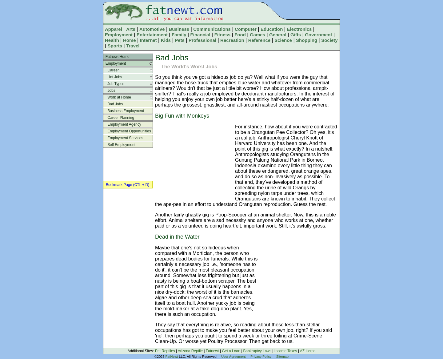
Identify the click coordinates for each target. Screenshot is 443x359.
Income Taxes (285, 351)
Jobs (109, 90)
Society (329, 40)
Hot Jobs (112, 77)
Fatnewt (212, 351)
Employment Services (123, 138)
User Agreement (233, 356)
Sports (115, 45)
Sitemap (282, 356)
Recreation (232, 40)
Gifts (295, 34)
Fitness (222, 34)
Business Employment (123, 111)
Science (283, 40)
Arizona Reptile (190, 351)
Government (318, 34)
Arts (130, 29)
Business (179, 29)
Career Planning (118, 117)
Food (240, 34)
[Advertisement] (193, 160)
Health (112, 40)
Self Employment (119, 145)
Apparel (113, 29)
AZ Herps (308, 351)
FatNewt (172, 356)
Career (111, 70)
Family (179, 34)
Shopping (306, 40)
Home (129, 40)
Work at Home (117, 97)
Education (272, 29)
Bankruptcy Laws (257, 351)
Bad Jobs (113, 104)
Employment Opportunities (127, 131)
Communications (212, 29)
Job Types (113, 84)
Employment (119, 34)
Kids (166, 40)
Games (257, 34)
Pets (180, 40)
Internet (148, 40)
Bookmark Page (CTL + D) (127, 185)
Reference (259, 40)
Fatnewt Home (116, 56)
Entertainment (152, 34)
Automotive (152, 29)
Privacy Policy (260, 356)
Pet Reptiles (165, 351)
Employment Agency (122, 124)
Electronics (299, 29)
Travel (132, 45)
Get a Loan (231, 351)
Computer (246, 29)
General (277, 34)
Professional (202, 40)
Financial (200, 34)
